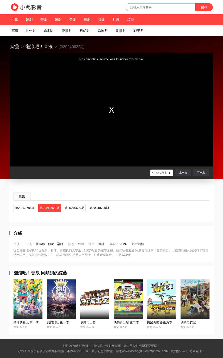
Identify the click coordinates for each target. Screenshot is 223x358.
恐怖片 (103, 30)
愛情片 (67, 30)
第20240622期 (49, 208)
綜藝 (130, 20)
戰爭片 (138, 30)
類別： (72, 244)
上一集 (183, 172)
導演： (18, 244)
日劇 (87, 20)
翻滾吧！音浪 (39, 46)
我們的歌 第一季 (58, 322)
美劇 (72, 20)
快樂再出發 (88, 322)
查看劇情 (138, 244)
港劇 (101, 20)
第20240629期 (74, 208)
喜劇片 (49, 30)
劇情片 (121, 30)
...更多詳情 (123, 255)
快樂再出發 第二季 (126, 322)
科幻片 (85, 30)
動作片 (31, 30)
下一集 (201, 172)
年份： (114, 244)
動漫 (116, 20)
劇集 (22, 196)
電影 (14, 30)
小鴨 (14, 20)
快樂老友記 (188, 322)
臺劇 (43, 20)
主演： (30, 244)
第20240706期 (99, 208)
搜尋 (204, 7)
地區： (93, 244)
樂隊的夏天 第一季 (26, 322)
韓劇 (29, 20)
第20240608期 (25, 208)
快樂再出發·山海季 (159, 322)
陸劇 (58, 20)
